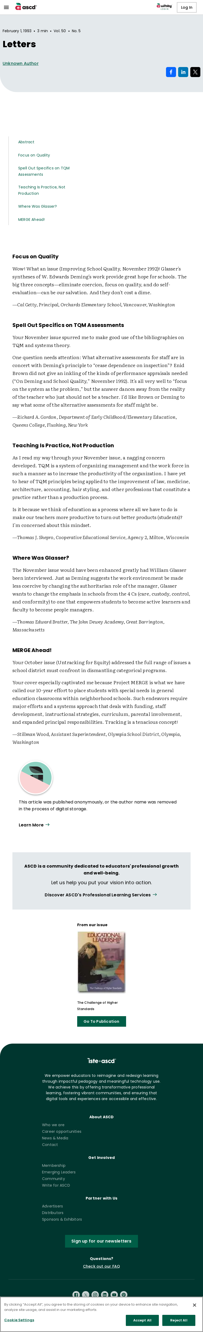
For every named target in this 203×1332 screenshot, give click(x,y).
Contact (50, 1144)
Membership (54, 1165)
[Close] (194, 1305)
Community (53, 1178)
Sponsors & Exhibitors (62, 1219)
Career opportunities (61, 1131)
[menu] (6, 7)
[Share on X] (195, 72)
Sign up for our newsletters (101, 1241)
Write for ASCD (56, 1185)
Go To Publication (101, 1021)
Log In (186, 7)
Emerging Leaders (59, 1172)
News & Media (55, 1138)
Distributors (52, 1212)
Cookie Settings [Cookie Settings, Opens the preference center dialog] (19, 1320)
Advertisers (52, 1206)
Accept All (142, 1320)
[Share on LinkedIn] (183, 72)
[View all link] (101, 895)
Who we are (53, 1125)
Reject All (178, 1320)
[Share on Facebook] (171, 72)
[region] (101, 1314)
